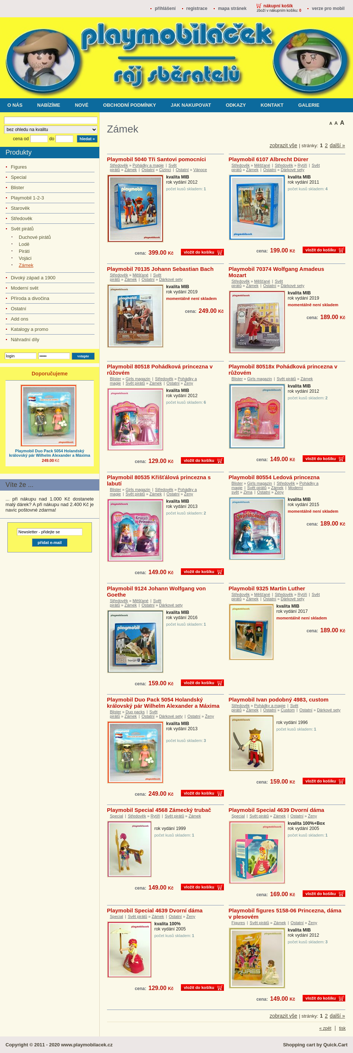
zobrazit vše (283, 145)
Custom (288, 710)
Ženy (188, 383)
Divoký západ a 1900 (33, 277)
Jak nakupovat (191, 105)
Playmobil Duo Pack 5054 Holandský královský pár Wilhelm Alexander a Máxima (49, 453)
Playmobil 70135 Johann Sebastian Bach (160, 269)
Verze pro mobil (328, 8)
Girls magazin (138, 379)
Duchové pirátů (35, 237)
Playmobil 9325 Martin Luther (267, 588)
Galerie (309, 105)
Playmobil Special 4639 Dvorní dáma (276, 810)
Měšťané (262, 165)
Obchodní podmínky (129, 105)
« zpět (325, 1028)
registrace (196, 8)
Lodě (24, 244)
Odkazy (236, 105)
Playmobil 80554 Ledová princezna (274, 477)
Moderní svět (24, 288)
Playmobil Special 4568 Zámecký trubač (159, 810)
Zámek (26, 265)
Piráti (24, 251)
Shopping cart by (315, 1044)
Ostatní (18, 308)
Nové (82, 105)
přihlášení (165, 8)
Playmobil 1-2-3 (27, 198)
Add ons (19, 319)
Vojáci (25, 258)
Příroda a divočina (30, 298)
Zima (247, 492)
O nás (14, 105)
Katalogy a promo (29, 329)
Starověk (20, 208)
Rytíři (302, 165)
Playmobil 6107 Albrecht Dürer (269, 159)
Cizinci (165, 169)
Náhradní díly (25, 339)
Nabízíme (48, 105)
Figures (18, 167)
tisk (342, 1028)
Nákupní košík (278, 5)
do (51, 138)
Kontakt (272, 105)
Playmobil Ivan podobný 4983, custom (279, 699)
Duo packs (135, 712)
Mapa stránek (232, 8)
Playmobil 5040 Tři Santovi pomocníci (156, 159)
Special (18, 177)
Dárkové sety (292, 169)
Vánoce (200, 169)
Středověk (21, 218)
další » (337, 145)
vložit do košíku (199, 252)
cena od (21, 138)
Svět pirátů (22, 229)
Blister (17, 187)
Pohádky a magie (148, 165)
